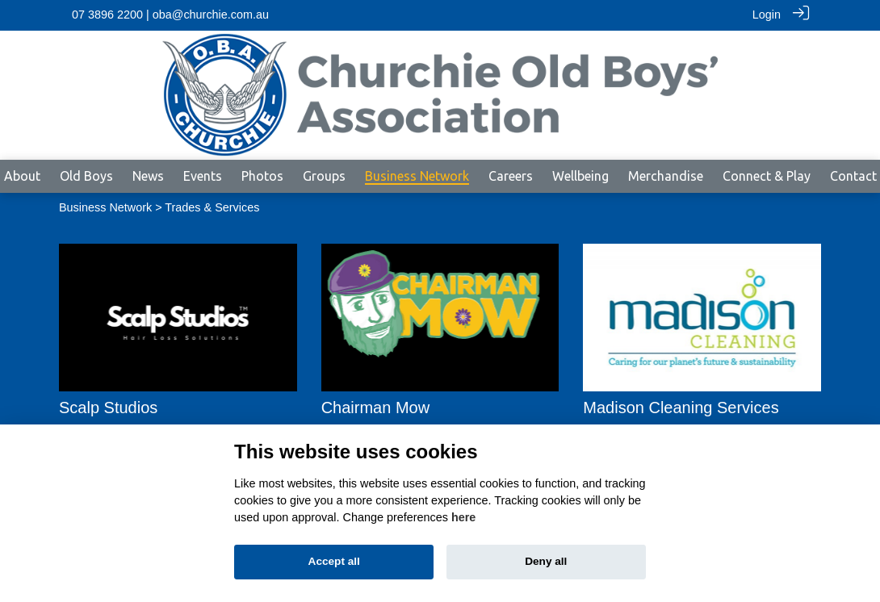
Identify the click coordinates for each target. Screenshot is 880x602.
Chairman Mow (375, 407)
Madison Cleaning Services (680, 407)
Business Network (105, 206)
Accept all (334, 561)
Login (766, 14)
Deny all (546, 561)
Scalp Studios (108, 407)
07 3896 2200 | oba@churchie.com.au (170, 14)
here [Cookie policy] (463, 517)
